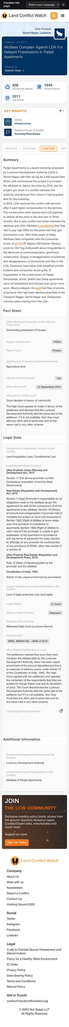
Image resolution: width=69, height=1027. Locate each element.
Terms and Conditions (21, 981)
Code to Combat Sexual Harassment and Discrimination (34, 952)
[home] (25, 15)
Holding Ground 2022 (21, 904)
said (38, 288)
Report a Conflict (18, 893)
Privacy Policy (16, 970)
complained (46, 226)
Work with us (15, 882)
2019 (18, 243)
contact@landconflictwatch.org (27, 1001)
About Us (13, 877)
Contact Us (14, 899)
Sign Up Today (16, 842)
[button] (62, 15)
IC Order (12, 964)
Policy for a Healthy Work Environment (32, 959)
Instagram (13, 924)
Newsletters (15, 888)
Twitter (11, 919)
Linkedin (12, 935)
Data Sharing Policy (20, 976)
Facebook (13, 930)
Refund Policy (16, 987)
